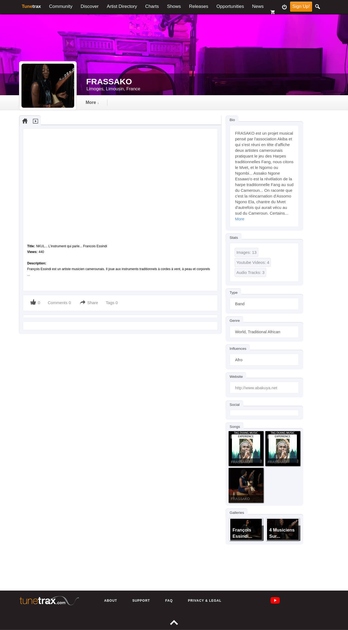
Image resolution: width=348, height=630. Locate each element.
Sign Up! (301, 6)
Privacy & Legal (204, 601)
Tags (111, 302)
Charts (152, 6)
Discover (90, 6)
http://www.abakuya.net (256, 387)
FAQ (169, 601)
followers (191, 102)
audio (126, 102)
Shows (174, 6)
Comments (58, 302)
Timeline (95, 102)
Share (92, 302)
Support (141, 601)
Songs (234, 427)
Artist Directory (122, 6)
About (110, 601)
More (239, 219)
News (258, 6)
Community (61, 6)
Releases (198, 6)
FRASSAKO (240, 462)
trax (31, 6)
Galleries (236, 513)
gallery (156, 102)
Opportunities (230, 6)
